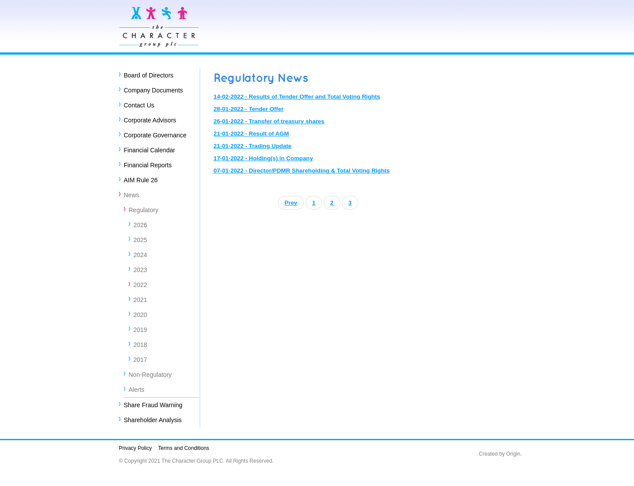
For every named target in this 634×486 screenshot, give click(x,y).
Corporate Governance (155, 135)
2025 (140, 239)
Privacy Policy (135, 448)
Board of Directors (148, 75)
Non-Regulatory (150, 374)
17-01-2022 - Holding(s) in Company (263, 158)
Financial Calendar (149, 150)
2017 (140, 359)
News (131, 195)
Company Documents (153, 90)
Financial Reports (148, 165)
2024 (140, 254)
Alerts (136, 389)
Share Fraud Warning (153, 405)
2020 (140, 314)
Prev (290, 202)
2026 (140, 224)
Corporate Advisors (150, 120)
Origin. (514, 454)
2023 (140, 269)
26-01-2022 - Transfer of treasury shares (269, 121)
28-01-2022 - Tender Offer (249, 109)
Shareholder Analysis (153, 419)
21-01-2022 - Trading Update (252, 146)
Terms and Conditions (183, 448)
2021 (140, 299)
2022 (140, 284)
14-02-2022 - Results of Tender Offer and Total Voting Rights (297, 96)
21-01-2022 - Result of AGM (251, 133)
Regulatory (143, 210)
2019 (140, 329)
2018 (140, 344)
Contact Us (139, 105)
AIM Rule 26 (141, 180)
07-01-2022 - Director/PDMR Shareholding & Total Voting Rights (302, 170)
